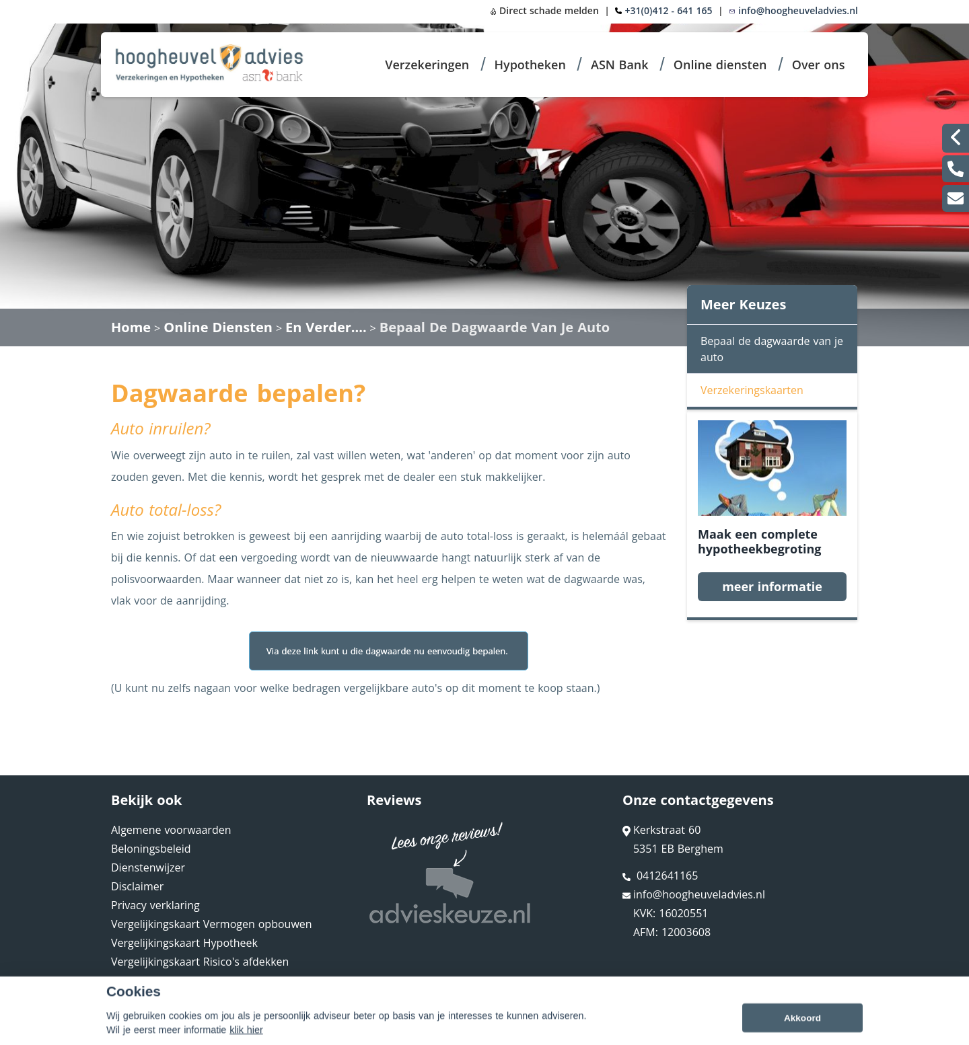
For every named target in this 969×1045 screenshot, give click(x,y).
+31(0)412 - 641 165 (669, 10)
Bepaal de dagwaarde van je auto (772, 349)
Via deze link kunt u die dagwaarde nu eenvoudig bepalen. (388, 651)
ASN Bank (620, 64)
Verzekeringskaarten (752, 390)
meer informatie (772, 586)
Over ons (818, 64)
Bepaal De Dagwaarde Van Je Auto (495, 327)
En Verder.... (326, 327)
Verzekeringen (427, 64)
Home (131, 327)
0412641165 (660, 875)
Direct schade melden (544, 10)
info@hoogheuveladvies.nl (793, 10)
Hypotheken (529, 64)
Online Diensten (218, 327)
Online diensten (720, 64)
